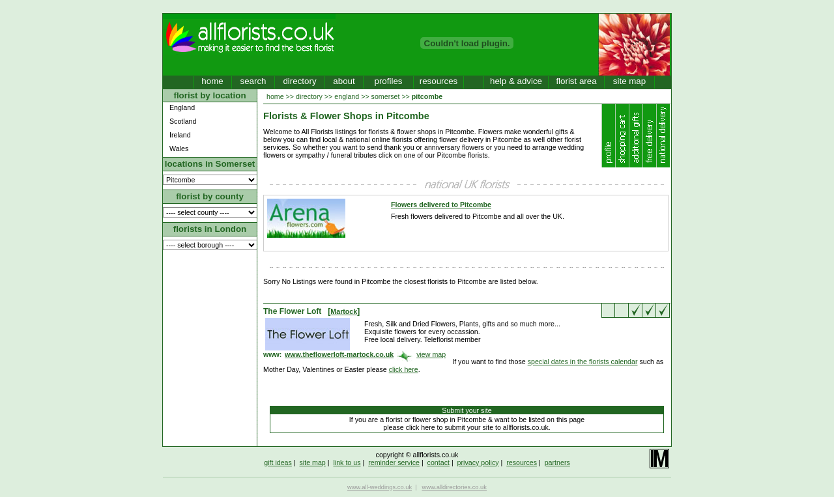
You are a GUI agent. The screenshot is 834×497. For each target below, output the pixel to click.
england (346, 96)
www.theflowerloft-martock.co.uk (339, 354)
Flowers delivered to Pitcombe (441, 204)
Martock (343, 311)
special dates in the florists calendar (583, 361)
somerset (385, 96)
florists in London (210, 229)
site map (629, 81)
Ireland (180, 135)
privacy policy (478, 462)
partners (557, 462)
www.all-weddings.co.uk (379, 487)
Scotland (182, 121)
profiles (389, 81)
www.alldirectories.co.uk (454, 487)
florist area (576, 81)
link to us (346, 462)
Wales (178, 148)
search (253, 81)
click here (403, 369)
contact (438, 462)
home (212, 81)
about (343, 81)
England (182, 107)
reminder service (394, 462)
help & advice (516, 81)
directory (299, 81)
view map (431, 354)
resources (439, 81)
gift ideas (278, 462)
